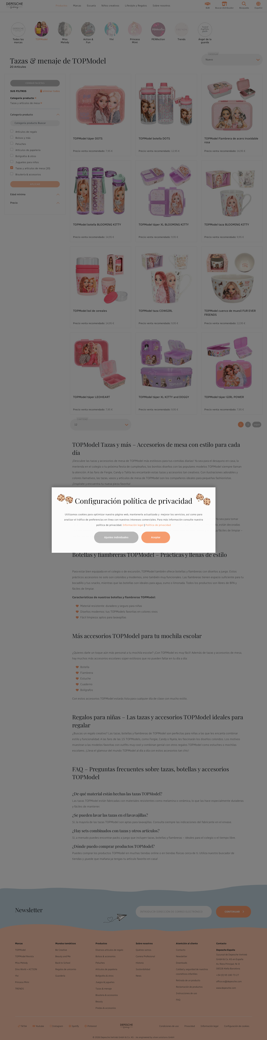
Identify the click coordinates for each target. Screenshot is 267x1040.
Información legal (132, 525)
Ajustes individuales (116, 537)
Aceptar (155, 537)
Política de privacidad (158, 525)
